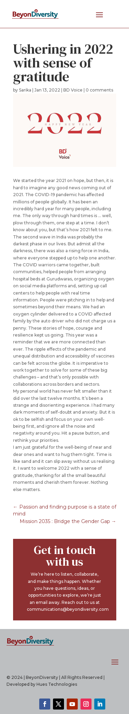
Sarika (25, 90)
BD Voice (73, 90)
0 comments (99, 90)
